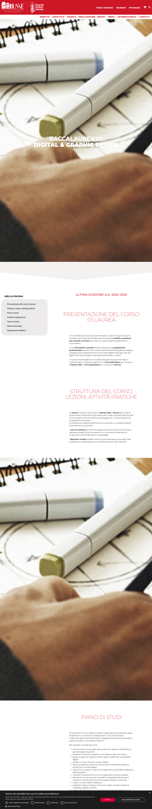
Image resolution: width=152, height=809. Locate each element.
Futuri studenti (104, 7)
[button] (50, 806)
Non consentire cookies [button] (131, 800)
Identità (44, 17)
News (111, 17)
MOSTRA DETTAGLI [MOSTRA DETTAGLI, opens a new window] (27, 799)
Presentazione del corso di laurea (21, 304)
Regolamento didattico (16, 330)
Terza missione (86, 17)
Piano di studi (13, 313)
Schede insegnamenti (16, 317)
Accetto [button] (107, 799)
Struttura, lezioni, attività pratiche (21, 308)
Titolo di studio (13, 322)
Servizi (101, 17)
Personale (134, 7)
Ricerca (71, 17)
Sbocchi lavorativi (14, 326)
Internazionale (127, 17)
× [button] (149, 793)
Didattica (58, 17)
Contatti (144, 17)
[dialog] (76, 800)
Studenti (121, 7)
